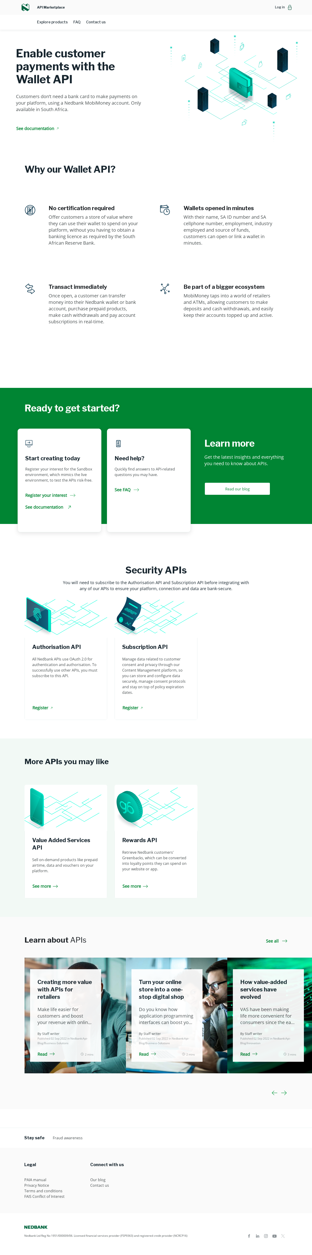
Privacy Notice (36, 1185)
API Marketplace (51, 7)
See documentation (48, 507)
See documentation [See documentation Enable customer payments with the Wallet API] (38, 128)
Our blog (98, 1179)
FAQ (77, 22)
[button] (284, 7)
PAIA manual (35, 1179)
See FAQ (127, 489)
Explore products (52, 22)
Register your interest (50, 495)
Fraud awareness (68, 1137)
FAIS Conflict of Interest (44, 1196)
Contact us (96, 22)
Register (43, 707)
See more (45, 886)
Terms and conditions (43, 1190)
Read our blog (237, 489)
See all (276, 941)
